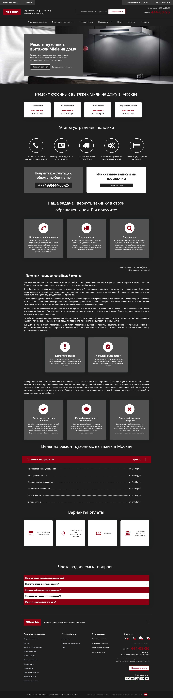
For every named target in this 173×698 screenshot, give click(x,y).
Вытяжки (27, 643)
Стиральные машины (37, 22)
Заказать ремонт (40, 67)
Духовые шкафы (30, 677)
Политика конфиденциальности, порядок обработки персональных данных (114, 694)
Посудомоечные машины (63, 22)
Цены (119, 22)
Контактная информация (70, 643)
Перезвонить (117, 11)
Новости (145, 22)
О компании (65, 639)
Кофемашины (29, 668)
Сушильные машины (31, 672)
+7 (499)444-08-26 (53, 185)
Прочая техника (105, 22)
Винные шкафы (29, 656)
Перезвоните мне (139, 668)
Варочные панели (30, 651)
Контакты (132, 22)
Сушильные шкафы (31, 660)
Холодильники (86, 22)
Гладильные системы (31, 681)
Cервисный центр (10, 2)
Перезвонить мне (116, 185)
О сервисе (28, 2)
